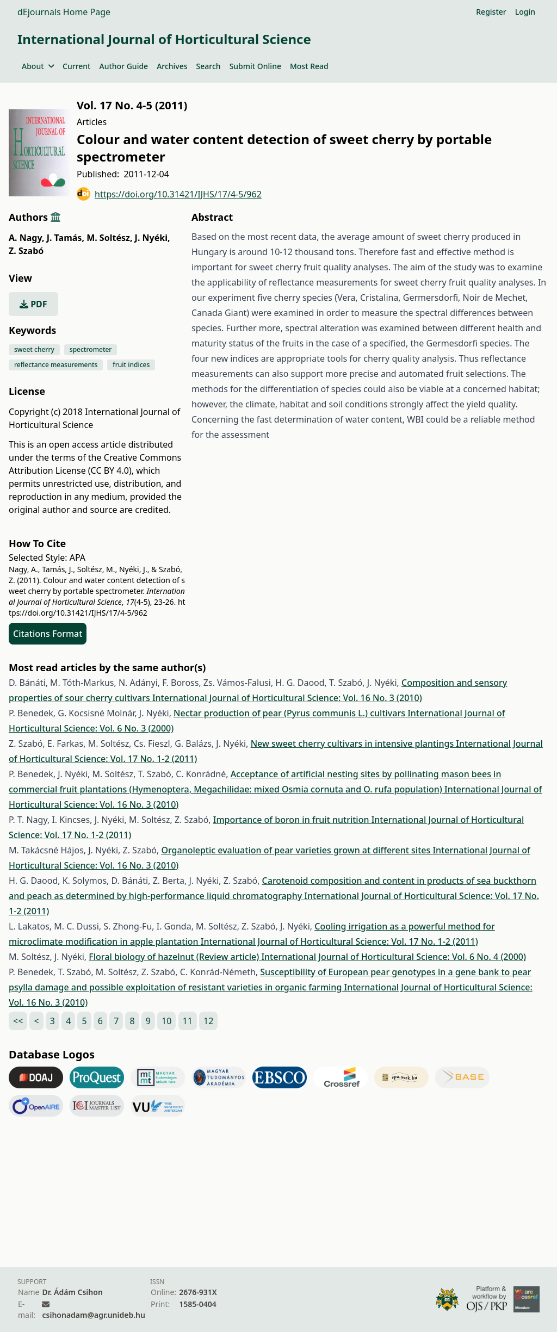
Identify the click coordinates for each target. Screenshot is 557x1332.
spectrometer (91, 349)
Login (525, 12)
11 (188, 1021)
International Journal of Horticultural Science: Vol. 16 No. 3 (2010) (287, 698)
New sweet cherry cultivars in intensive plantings (353, 743)
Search (208, 66)
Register (491, 12)
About (38, 66)
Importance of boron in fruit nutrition (292, 820)
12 (208, 1021)
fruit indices (131, 364)
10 (166, 1021)
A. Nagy (27, 238)
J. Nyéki (152, 238)
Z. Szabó (26, 251)
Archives (172, 66)
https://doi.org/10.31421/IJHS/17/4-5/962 (169, 194)
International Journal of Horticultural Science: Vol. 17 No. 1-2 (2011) (339, 941)
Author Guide (123, 66)
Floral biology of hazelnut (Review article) (175, 957)
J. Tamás (65, 238)
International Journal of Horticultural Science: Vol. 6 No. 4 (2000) (393, 957)
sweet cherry (34, 349)
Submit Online (255, 66)
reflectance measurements (55, 364)
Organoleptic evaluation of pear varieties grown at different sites (296, 850)
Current (76, 66)
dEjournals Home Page (63, 12)
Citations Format (47, 634)
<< (18, 1021)
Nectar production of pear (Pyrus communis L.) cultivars (290, 713)
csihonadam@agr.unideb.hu (93, 1315)
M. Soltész (109, 238)
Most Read (309, 66)
